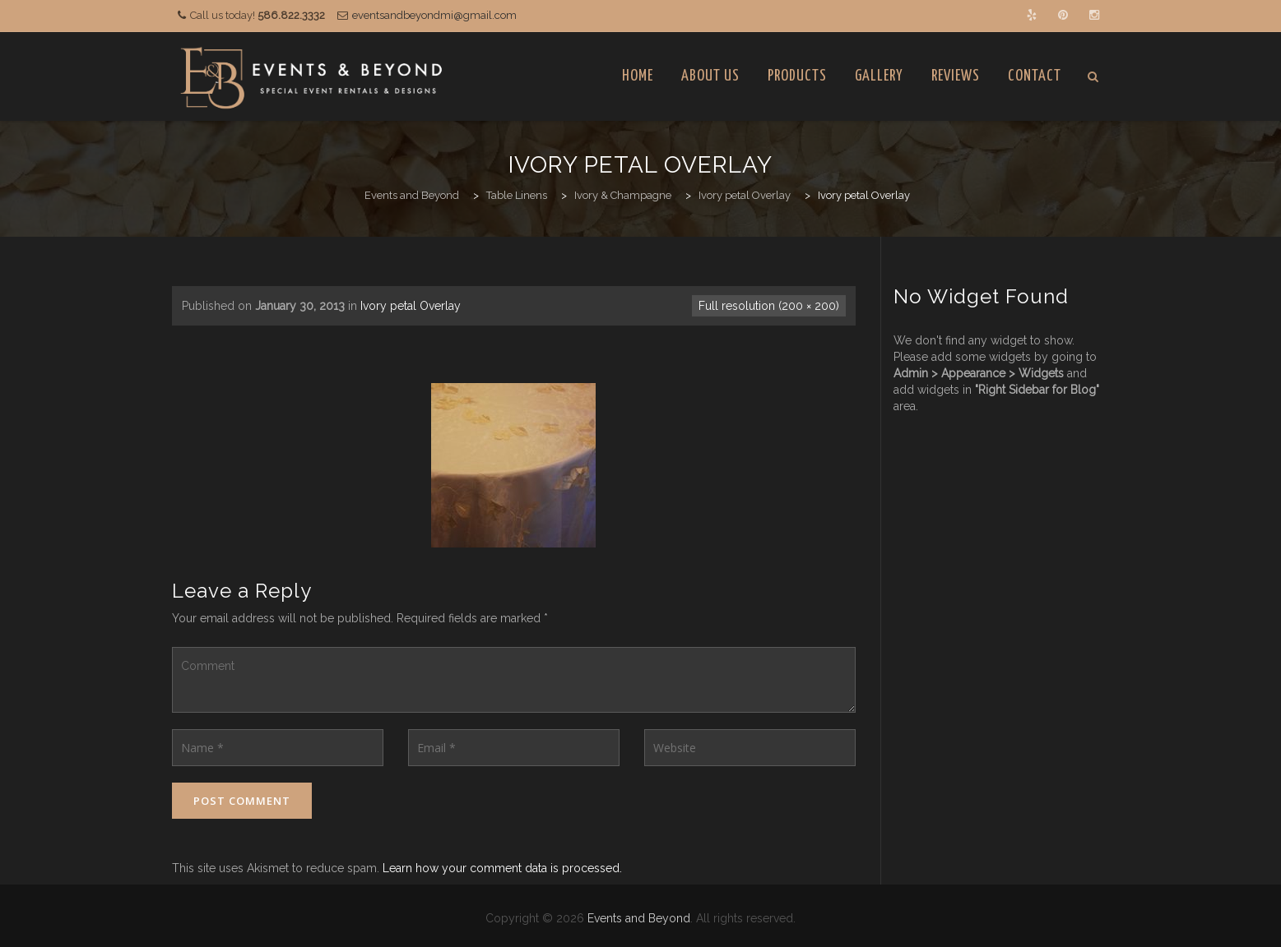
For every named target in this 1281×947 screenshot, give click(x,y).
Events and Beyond (638, 918)
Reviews (955, 76)
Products (797, 76)
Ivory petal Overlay (410, 305)
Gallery (879, 76)
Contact (1034, 76)
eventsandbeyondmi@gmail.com (434, 15)
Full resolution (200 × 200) (769, 305)
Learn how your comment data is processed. (502, 868)
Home (637, 76)
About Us (710, 76)
